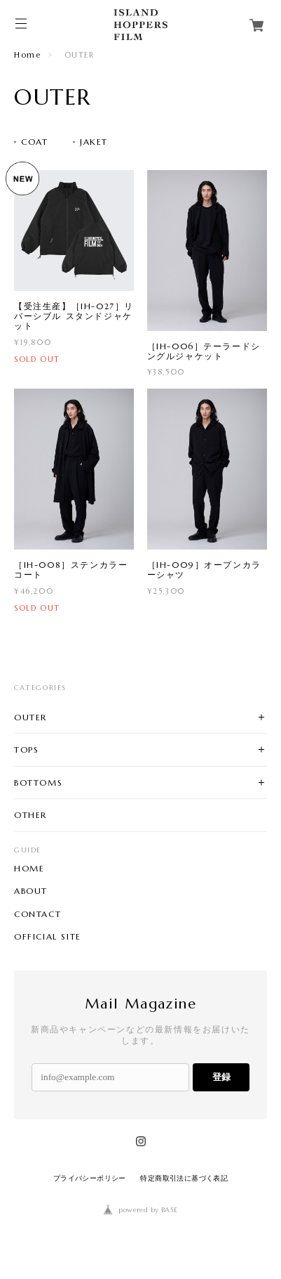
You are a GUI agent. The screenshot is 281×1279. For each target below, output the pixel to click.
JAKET (94, 141)
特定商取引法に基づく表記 (184, 1178)
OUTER (30, 717)
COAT (34, 141)
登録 (221, 1077)
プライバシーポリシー (89, 1178)
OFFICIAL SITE (47, 937)
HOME (29, 869)
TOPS (26, 749)
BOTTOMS (38, 782)
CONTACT (37, 914)
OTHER (30, 815)
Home (27, 55)
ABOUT (31, 891)
